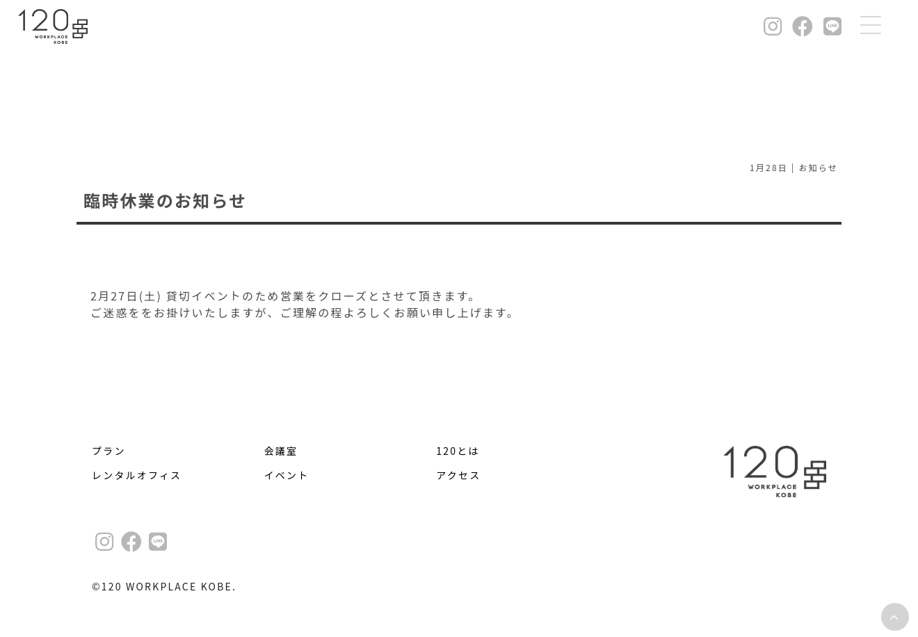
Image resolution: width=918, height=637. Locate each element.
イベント (286, 475)
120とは (457, 450)
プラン (109, 450)
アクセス (458, 475)
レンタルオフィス (137, 475)
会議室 (281, 450)
